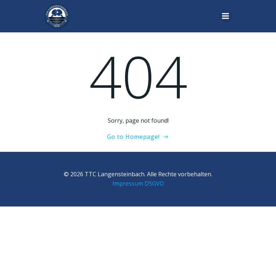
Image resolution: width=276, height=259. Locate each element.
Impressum (127, 183)
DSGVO (154, 183)
